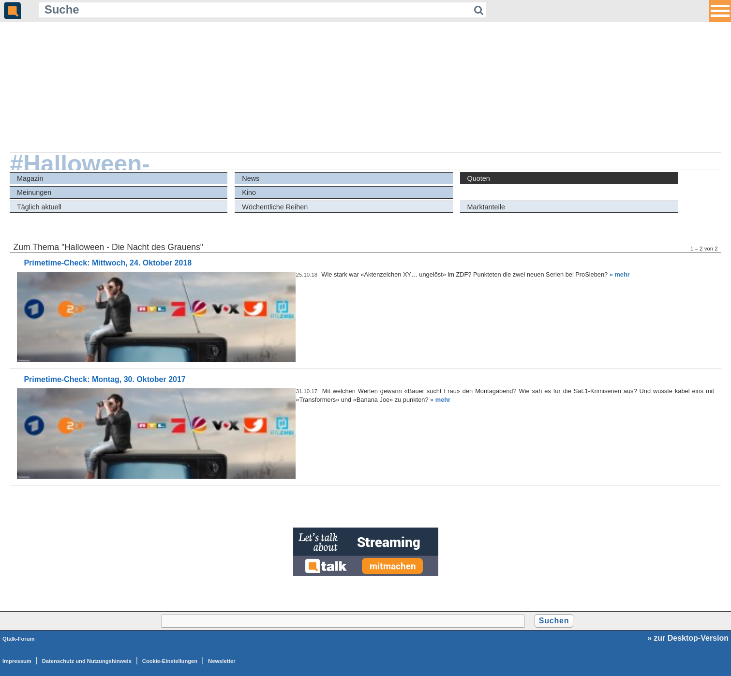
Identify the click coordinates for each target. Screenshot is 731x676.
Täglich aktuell (39, 207)
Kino (249, 192)
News (250, 178)
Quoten (478, 178)
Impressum (16, 661)
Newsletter (222, 661)
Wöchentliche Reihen (275, 207)
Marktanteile (486, 207)
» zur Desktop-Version (688, 638)
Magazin (30, 178)
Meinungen (34, 192)
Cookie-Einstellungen (169, 661)
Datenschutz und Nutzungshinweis (87, 661)
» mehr (620, 274)
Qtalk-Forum (18, 639)
